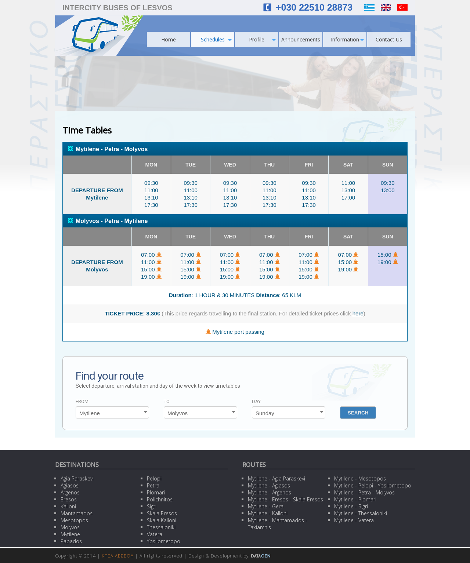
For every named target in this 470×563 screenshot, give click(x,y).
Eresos (69, 499)
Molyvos (70, 527)
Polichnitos (160, 499)
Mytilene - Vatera (354, 520)
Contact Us (389, 39)
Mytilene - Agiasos (269, 485)
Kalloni (68, 506)
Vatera (154, 534)
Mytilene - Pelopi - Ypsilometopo (372, 485)
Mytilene (70, 534)
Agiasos (70, 485)
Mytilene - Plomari (355, 499)
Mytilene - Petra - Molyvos (364, 492)
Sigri (151, 506)
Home (168, 39)
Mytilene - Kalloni (268, 513)
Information (347, 39)
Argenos (70, 492)
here (358, 313)
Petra (153, 485)
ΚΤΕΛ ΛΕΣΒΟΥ (118, 556)
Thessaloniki (161, 527)
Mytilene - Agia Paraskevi (276, 478)
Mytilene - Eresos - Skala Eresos (285, 499)
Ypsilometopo (163, 541)
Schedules (216, 39)
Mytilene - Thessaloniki (360, 513)
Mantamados (77, 513)
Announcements (300, 39)
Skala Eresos (162, 513)
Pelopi (154, 478)
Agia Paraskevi (77, 478)
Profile (262, 39)
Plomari (156, 492)
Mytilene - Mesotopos (360, 478)
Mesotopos (74, 520)
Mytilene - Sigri (351, 506)
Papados (71, 541)
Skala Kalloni (161, 520)
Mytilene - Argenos (269, 492)
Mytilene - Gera (265, 506)
